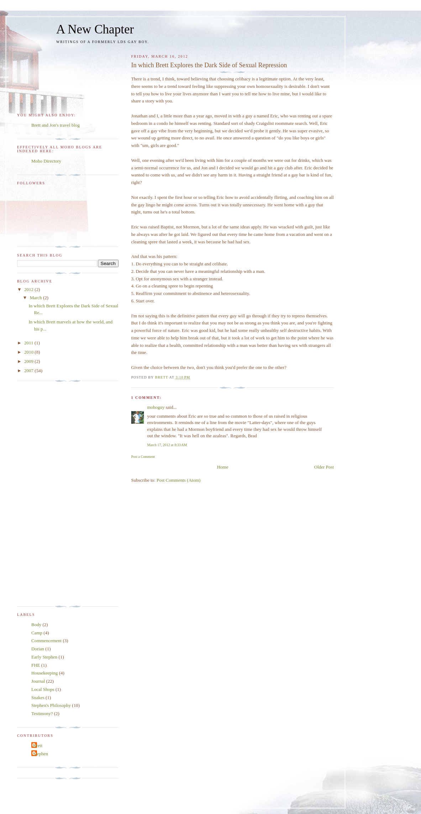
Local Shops (42, 689)
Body (36, 624)
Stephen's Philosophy (51, 705)
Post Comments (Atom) (179, 480)
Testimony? (42, 713)
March (36, 297)
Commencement (46, 640)
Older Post (324, 467)
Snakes (37, 697)
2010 (29, 352)
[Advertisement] (45, 494)
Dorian (37, 648)
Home (222, 467)
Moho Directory (46, 161)
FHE (35, 665)
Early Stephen (44, 657)
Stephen (40, 753)
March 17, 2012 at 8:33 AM (167, 445)
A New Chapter (95, 29)
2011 (29, 342)
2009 (29, 361)
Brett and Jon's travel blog (55, 125)
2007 (29, 370)
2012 (29, 289)
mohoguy (155, 407)
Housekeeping (44, 673)
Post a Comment (143, 457)
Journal (38, 681)
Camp (36, 632)
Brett (37, 745)
